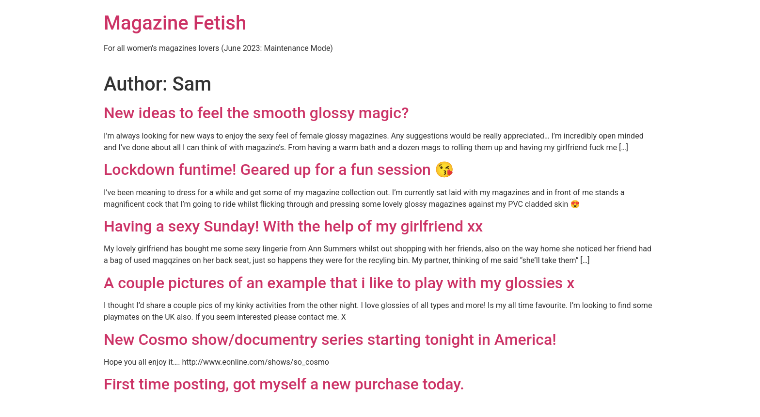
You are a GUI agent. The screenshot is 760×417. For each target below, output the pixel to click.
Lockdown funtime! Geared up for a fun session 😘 (279, 169)
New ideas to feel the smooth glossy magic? (256, 113)
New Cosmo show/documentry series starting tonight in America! (330, 339)
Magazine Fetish (175, 23)
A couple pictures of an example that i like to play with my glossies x (339, 283)
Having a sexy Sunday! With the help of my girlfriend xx (293, 226)
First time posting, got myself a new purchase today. (284, 384)
